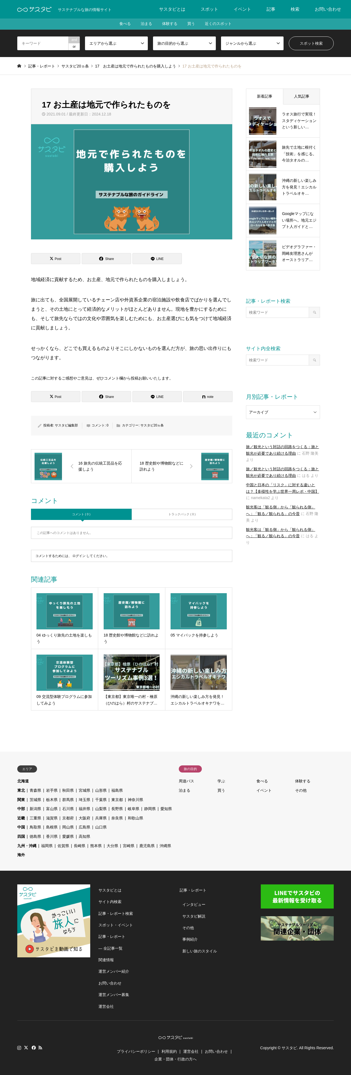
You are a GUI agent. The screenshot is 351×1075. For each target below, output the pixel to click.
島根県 (52, 827)
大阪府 (84, 818)
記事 (271, 9)
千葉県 (101, 799)
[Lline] (157, 258)
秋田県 (68, 790)
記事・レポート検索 (115, 913)
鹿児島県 (147, 846)
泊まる (145, 24)
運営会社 (106, 1006)
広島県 (84, 827)
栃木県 (52, 799)
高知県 (84, 836)
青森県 (35, 790)
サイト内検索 (109, 901)
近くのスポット (220, 24)
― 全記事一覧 (110, 948)
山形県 (101, 790)
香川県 (52, 836)
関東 (21, 799)
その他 (301, 790)
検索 (295, 9)
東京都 (117, 799)
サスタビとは (172, 9)
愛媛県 (68, 836)
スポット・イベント (115, 925)
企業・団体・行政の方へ (175, 1059)
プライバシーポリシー (136, 1051)
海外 (21, 855)
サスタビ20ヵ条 (152, 425)
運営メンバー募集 (113, 994)
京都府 (68, 818)
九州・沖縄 (26, 846)
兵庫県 (101, 818)
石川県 (68, 809)
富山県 (52, 809)
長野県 (117, 809)
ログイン (79, 556)
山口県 (101, 827)
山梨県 (101, 809)
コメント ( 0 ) (81, 514)
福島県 (117, 790)
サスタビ (289, 1048)
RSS (40, 1047)
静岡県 (150, 809)
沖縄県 (165, 846)
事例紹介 (190, 939)
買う (192, 24)
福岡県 (47, 846)
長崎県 (79, 846)
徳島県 (35, 836)
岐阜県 (133, 809)
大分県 (112, 846)
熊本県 (96, 846)
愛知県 (166, 809)
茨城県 (35, 799)
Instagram (19, 1047)
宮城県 (84, 790)
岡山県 (68, 827)
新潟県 (35, 809)
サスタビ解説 (193, 916)
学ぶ (221, 781)
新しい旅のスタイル (199, 951)
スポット (209, 9)
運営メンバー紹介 (113, 971)
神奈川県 (135, 799)
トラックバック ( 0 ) (182, 514)
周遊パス (186, 781)
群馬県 (68, 799)
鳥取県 (35, 827)
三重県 (35, 818)
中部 (21, 809)
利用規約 (169, 1051)
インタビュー (193, 904)
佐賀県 (63, 846)
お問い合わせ (328, 9)
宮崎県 (128, 846)
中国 (21, 827)
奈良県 (117, 818)
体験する (169, 24)
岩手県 (52, 790)
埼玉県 (84, 799)
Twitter (26, 1047)
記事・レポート (111, 936)
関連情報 (106, 960)
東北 (21, 790)
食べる (123, 24)
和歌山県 (135, 818)
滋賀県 (52, 818)
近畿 (21, 818)
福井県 (84, 809)
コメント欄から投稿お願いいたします (136, 378)
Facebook (33, 1047)
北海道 (23, 781)
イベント (242, 9)
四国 (21, 836)
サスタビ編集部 (66, 425)
